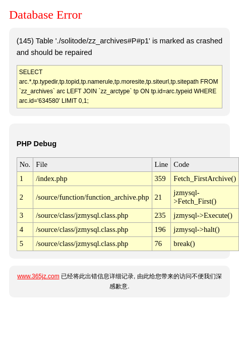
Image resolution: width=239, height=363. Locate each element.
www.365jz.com (38, 276)
